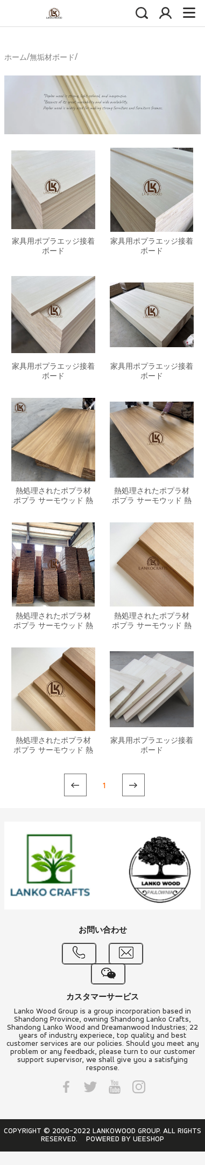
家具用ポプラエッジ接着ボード (53, 247)
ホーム (15, 58)
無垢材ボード (52, 58)
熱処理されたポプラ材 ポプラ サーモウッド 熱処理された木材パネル (53, 501)
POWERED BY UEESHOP (125, 1139)
